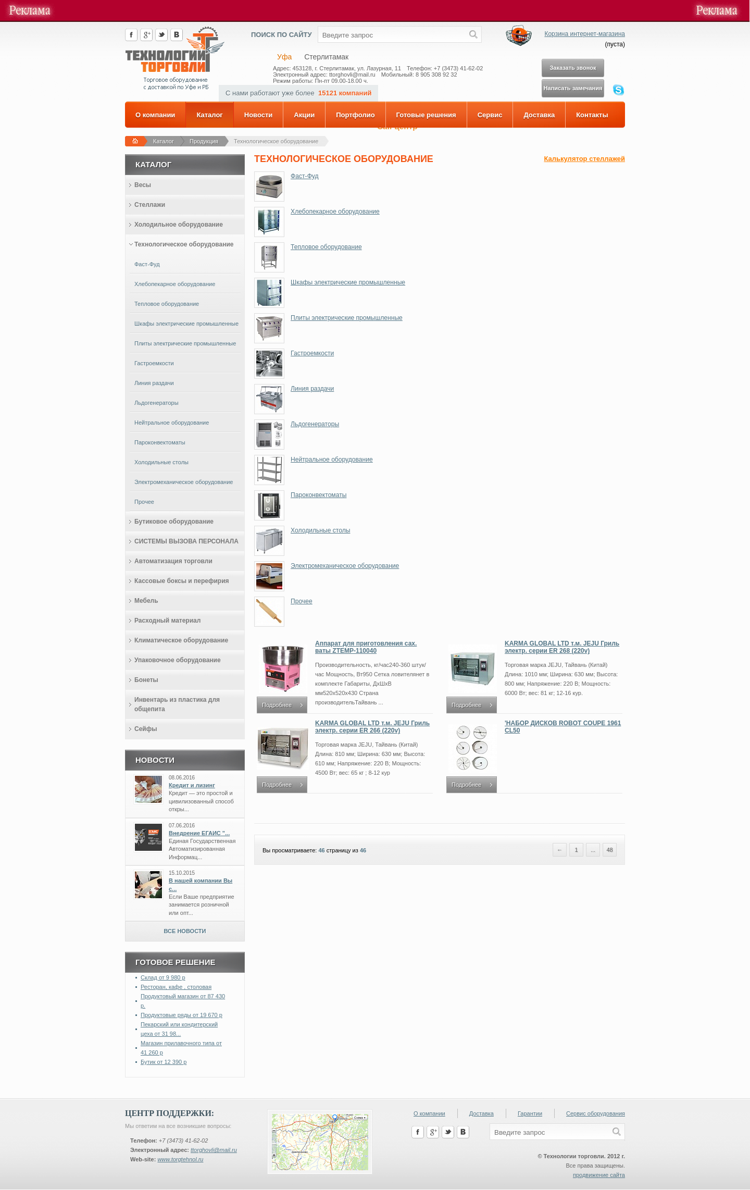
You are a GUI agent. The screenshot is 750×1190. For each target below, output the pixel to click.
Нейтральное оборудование (332, 459)
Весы (142, 185)
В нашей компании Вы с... (200, 884)
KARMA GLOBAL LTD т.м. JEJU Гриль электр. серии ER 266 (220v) (372, 727)
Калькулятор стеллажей (584, 159)
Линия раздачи (312, 388)
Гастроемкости (312, 353)
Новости (258, 115)
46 (321, 850)
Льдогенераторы (315, 424)
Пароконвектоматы (318, 495)
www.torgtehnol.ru (180, 1159)
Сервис (490, 115)
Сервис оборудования (595, 1113)
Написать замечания (573, 88)
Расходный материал (167, 620)
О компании (155, 115)
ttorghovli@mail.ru (214, 1150)
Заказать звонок (572, 68)
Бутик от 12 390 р (163, 1062)
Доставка (539, 115)
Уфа (284, 57)
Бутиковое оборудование (174, 521)
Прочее (301, 601)
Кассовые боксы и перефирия (181, 581)
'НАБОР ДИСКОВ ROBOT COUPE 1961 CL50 (563, 727)
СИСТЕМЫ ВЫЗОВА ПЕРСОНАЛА (186, 541)
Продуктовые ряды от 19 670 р (181, 1015)
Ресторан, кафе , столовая (176, 987)
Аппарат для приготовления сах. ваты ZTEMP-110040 (366, 647)
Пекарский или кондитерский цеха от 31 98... (179, 1029)
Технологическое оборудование (276, 141)
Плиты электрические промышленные (347, 317)
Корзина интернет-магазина (584, 34)
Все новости (185, 931)
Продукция (204, 141)
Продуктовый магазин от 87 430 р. (183, 1001)
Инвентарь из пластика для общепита (177, 704)
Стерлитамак (326, 57)
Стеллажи (149, 204)
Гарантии (530, 1113)
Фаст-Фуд (304, 176)
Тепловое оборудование (326, 247)
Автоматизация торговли (173, 561)
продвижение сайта (599, 1175)
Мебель (146, 600)
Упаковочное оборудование (177, 660)
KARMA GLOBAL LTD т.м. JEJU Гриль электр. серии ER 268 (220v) (562, 647)
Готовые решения (426, 115)
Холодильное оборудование (178, 224)
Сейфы (145, 729)
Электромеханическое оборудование (345, 565)
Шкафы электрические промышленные (348, 282)
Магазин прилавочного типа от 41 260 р (181, 1048)
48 (609, 850)
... (593, 850)
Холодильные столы (320, 530)
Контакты (592, 115)
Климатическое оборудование (181, 640)
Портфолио (355, 115)
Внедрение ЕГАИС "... (199, 833)
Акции (304, 115)
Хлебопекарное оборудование (335, 211)
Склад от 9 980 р (163, 977)
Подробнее (277, 705)
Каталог (209, 115)
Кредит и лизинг (192, 785)
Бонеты (146, 680)
